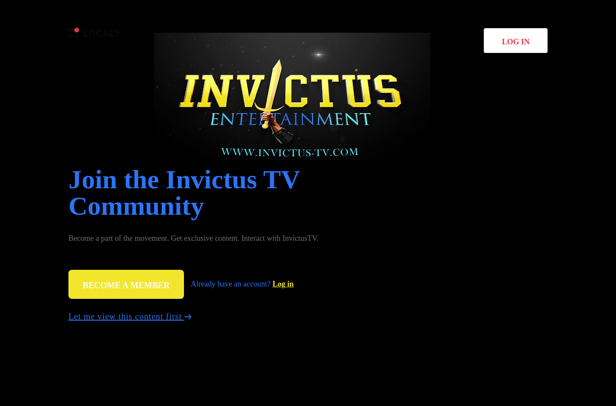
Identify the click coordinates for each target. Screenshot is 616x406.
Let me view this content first (129, 316)
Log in (516, 42)
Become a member (126, 285)
